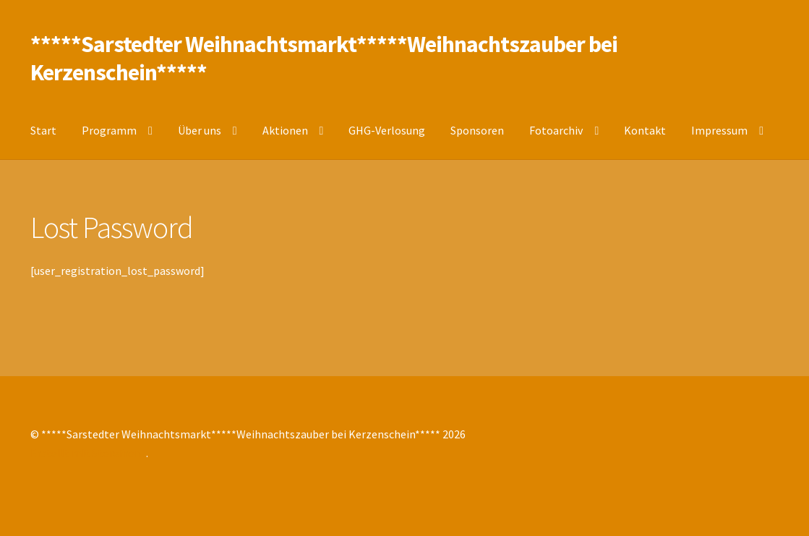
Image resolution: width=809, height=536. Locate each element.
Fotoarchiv (556, 130)
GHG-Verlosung (386, 130)
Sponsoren (477, 130)
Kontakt (645, 130)
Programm (109, 130)
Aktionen (285, 130)
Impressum (719, 130)
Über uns (199, 130)
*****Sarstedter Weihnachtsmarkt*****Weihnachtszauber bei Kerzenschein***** (323, 58)
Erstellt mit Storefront (88, 453)
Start (43, 130)
